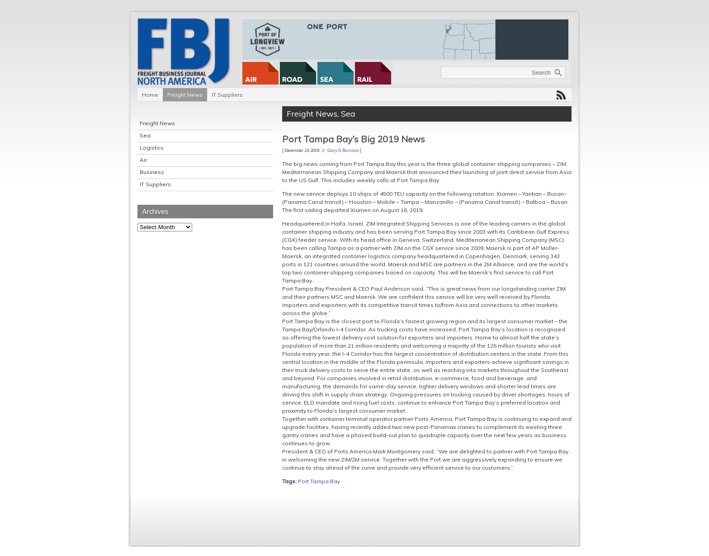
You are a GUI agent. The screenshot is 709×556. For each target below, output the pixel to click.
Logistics (152, 147)
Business (152, 172)
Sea (145, 135)
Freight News (185, 94)
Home (150, 94)
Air (143, 159)
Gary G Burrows (343, 150)
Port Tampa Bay (319, 481)
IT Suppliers (227, 94)
